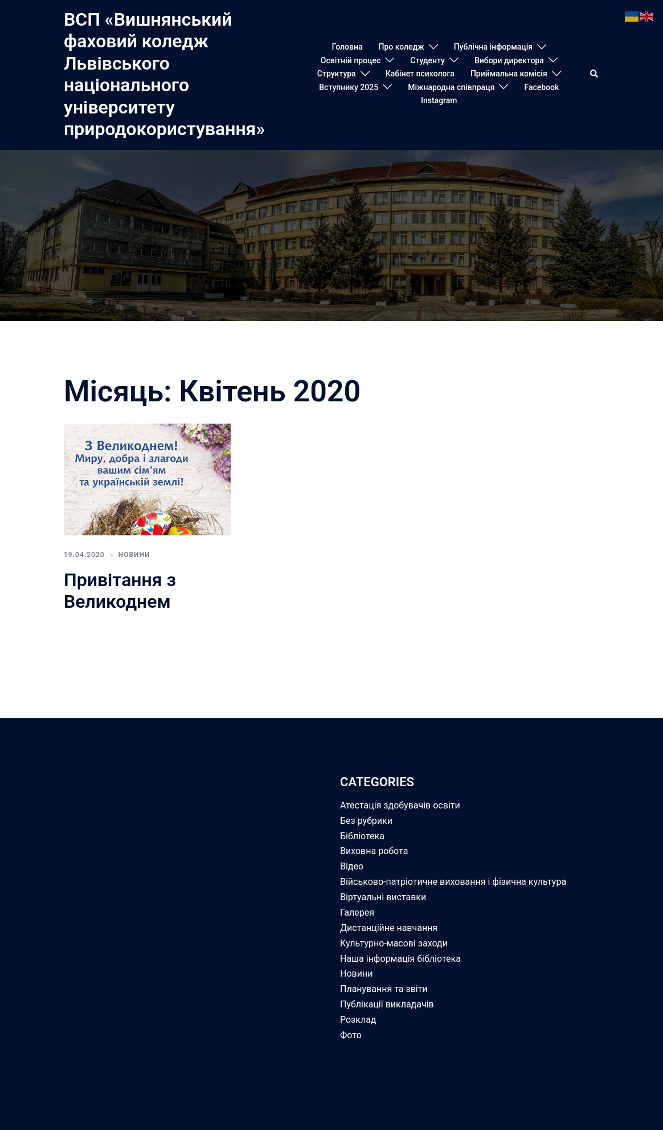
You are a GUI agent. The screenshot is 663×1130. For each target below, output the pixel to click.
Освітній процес (351, 60)
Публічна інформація (493, 46)
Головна (347, 46)
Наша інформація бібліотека (400, 958)
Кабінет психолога (420, 73)
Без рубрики (366, 820)
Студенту (427, 60)
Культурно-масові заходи (394, 943)
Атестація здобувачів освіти (400, 805)
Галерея (357, 912)
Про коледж (401, 46)
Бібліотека (362, 836)
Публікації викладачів (387, 1004)
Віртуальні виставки (383, 897)
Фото (351, 1035)
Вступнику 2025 (348, 87)
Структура (336, 73)
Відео (351, 866)
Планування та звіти (384, 988)
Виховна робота (374, 851)
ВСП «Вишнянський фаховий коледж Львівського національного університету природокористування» (164, 74)
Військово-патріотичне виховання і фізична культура (453, 881)
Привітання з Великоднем (120, 590)
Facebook (541, 87)
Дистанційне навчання (388, 927)
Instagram (439, 100)
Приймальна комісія (508, 73)
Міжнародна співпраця (451, 87)
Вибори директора (509, 60)
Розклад (358, 1019)
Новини (134, 555)
